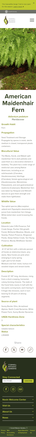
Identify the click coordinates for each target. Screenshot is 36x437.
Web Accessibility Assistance (11, 432)
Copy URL (30, 350)
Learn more (17, 7)
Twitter (14, 350)
